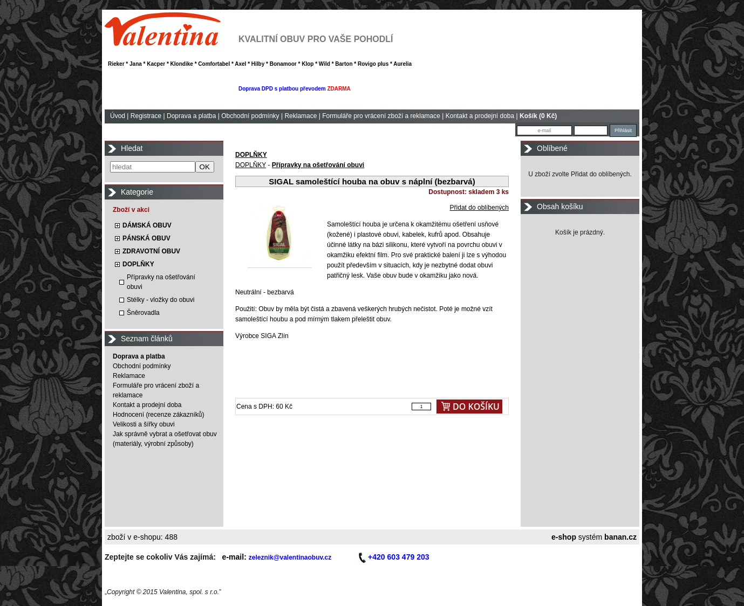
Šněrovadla (143, 312)
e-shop (563, 537)
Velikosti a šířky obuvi (144, 424)
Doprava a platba (191, 116)
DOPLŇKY (138, 264)
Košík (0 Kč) (538, 116)
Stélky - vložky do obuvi (160, 300)
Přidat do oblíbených (479, 207)
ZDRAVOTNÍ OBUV (151, 251)
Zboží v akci (131, 210)
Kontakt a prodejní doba (480, 116)
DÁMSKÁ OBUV (147, 225)
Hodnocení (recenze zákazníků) (158, 414)
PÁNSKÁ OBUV (146, 238)
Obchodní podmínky (250, 116)
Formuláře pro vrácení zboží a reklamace (381, 116)
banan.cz (620, 537)
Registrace (146, 116)
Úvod (117, 116)
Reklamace (300, 116)
